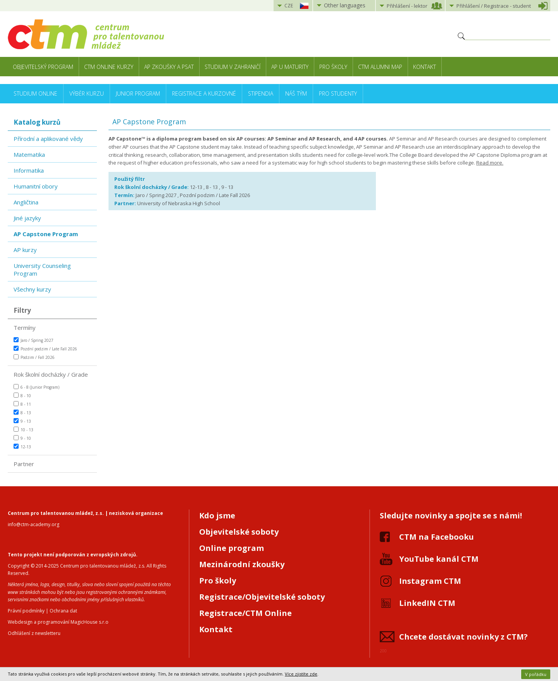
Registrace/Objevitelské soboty (262, 597)
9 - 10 (22, 438)
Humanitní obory (36, 186)
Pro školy (333, 66)
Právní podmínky (26, 610)
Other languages (344, 5)
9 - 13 (22, 421)
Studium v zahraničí (232, 66)
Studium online (35, 93)
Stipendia (260, 93)
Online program (231, 548)
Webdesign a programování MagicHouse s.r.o (58, 622)
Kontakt (424, 66)
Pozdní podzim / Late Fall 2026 (45, 349)
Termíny (25, 327)
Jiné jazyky (27, 218)
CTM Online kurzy (108, 66)
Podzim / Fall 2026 (34, 357)
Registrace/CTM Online (245, 613)
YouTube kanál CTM (439, 559)
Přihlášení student (493, 5)
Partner (24, 464)
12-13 (22, 446)
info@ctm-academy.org (33, 524)
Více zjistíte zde (301, 674)
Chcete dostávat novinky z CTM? (463, 636)
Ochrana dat (63, 610)
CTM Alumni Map (380, 66)
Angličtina (26, 202)
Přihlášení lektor (407, 5)
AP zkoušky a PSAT (169, 66)
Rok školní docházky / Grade (51, 374)
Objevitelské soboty (239, 532)
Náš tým (296, 93)
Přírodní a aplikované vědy (48, 138)
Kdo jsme (217, 515)
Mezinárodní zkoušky (241, 564)
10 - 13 (23, 429)
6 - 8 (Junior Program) (36, 387)
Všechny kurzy (32, 289)
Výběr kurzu (86, 93)
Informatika (29, 170)
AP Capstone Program (46, 234)
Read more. (489, 162)
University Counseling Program (42, 269)
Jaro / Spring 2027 (33, 340)
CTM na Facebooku (436, 537)
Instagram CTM (430, 581)
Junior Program (138, 93)
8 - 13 (22, 412)
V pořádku (535, 674)
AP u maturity (289, 66)
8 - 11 (22, 404)
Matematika (29, 154)
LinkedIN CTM (427, 603)
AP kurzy (25, 250)
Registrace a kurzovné (204, 93)
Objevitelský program (43, 66)
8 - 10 (22, 395)
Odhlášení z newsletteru (34, 633)
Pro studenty (338, 93)
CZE (288, 5)
